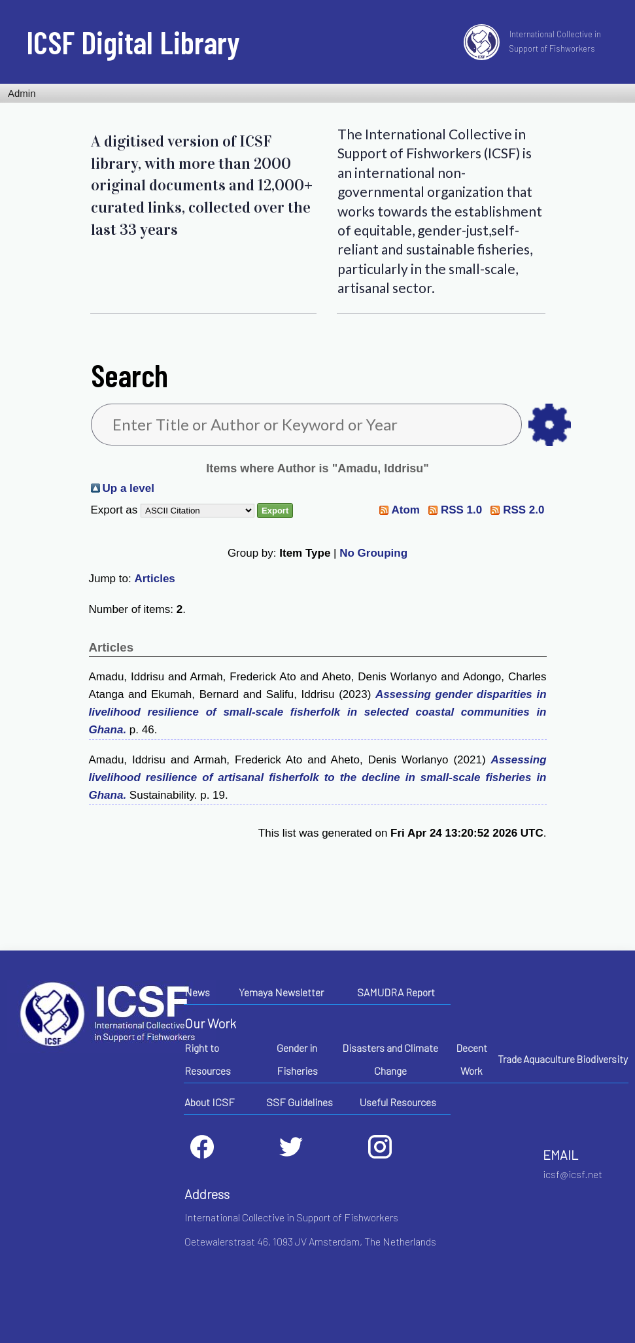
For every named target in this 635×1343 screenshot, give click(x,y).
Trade (510, 1059)
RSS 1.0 (461, 510)
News (197, 992)
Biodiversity (602, 1059)
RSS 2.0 (523, 510)
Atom (405, 510)
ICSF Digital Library (133, 42)
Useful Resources (398, 1102)
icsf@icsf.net (572, 1174)
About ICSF (209, 1102)
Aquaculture (549, 1059)
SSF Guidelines (299, 1102)
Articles (154, 578)
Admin (22, 93)
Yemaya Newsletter (281, 992)
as (549, 425)
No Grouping (373, 553)
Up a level (128, 488)
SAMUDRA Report (396, 992)
